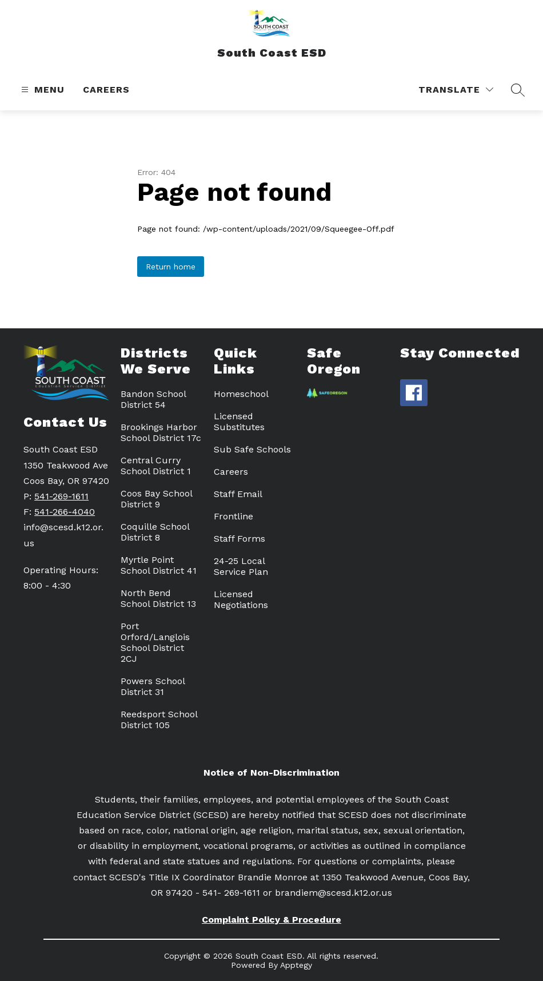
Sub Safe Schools (252, 449)
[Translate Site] (456, 89)
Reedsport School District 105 (159, 719)
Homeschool (241, 393)
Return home (170, 266)
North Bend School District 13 (158, 598)
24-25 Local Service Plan (241, 566)
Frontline (233, 516)
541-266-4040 (64, 511)
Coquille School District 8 (155, 532)
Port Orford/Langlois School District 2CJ (155, 642)
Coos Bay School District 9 (156, 499)
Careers (106, 89)
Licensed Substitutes (239, 421)
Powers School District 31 (153, 686)
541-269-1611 (61, 496)
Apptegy (296, 965)
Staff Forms (239, 538)
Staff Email (238, 493)
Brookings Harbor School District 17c (161, 432)
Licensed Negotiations (241, 599)
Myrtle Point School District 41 (159, 565)
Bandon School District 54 (153, 399)
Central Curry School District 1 (156, 465)
